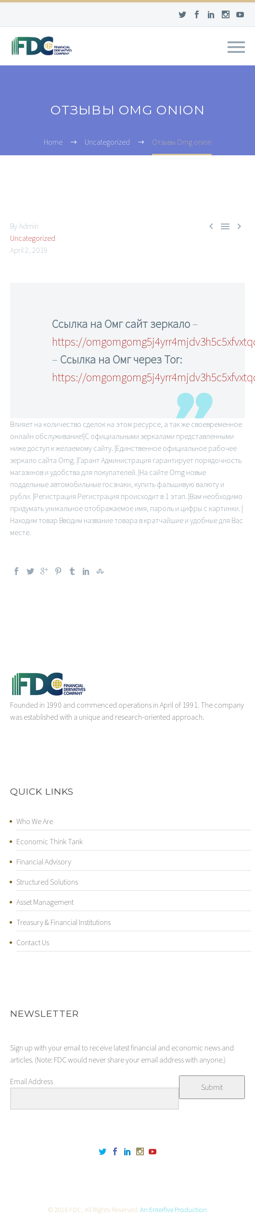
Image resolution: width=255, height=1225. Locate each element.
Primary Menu (236, 47)
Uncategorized (32, 238)
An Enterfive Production (173, 1209)
